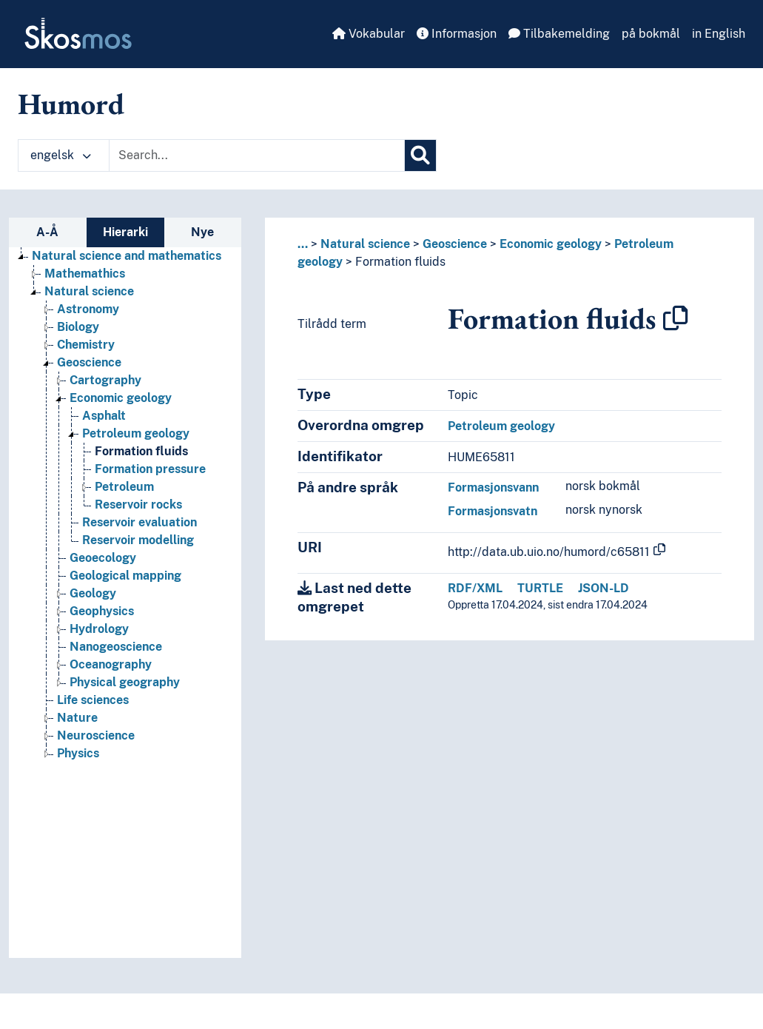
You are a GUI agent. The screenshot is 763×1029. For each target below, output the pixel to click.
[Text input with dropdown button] (257, 155)
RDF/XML (475, 588)
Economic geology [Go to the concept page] (121, 398)
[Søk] (420, 155)
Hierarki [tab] (125, 232)
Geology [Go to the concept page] (93, 593)
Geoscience (455, 244)
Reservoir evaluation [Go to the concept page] (139, 522)
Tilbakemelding (559, 34)
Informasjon (457, 34)
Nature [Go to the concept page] (77, 718)
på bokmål (651, 34)
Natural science (365, 244)
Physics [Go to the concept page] (78, 753)
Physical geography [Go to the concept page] (125, 682)
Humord (71, 103)
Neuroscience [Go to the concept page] (96, 735)
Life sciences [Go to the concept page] (93, 700)
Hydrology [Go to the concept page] (99, 629)
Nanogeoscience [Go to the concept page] (116, 647)
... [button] (303, 244)
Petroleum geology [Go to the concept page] (135, 433)
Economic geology (551, 244)
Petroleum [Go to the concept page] (124, 487)
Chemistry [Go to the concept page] (86, 345)
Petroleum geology (501, 426)
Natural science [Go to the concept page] (89, 291)
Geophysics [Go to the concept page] (102, 611)
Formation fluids (400, 262)
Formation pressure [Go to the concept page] (150, 469)
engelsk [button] (60, 155)
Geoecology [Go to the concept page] (103, 558)
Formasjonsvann (493, 487)
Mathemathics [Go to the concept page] (84, 274)
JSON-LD (603, 588)
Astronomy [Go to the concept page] (88, 309)
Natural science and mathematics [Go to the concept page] (126, 256)
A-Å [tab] (47, 232)
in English (718, 34)
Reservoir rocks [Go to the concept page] (138, 504)
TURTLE (540, 588)
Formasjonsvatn (492, 511)
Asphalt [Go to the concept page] (104, 416)
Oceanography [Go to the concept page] (111, 664)
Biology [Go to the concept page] (78, 327)
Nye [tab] (202, 232)
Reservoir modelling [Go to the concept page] (138, 540)
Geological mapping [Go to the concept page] (125, 576)
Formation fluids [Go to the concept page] (141, 451)
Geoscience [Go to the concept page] (89, 362)
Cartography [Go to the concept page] (105, 380)
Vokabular (368, 34)
